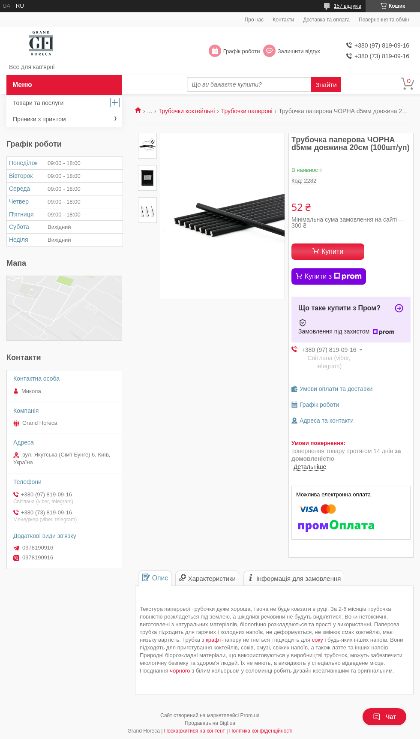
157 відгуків (347, 6)
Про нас (254, 20)
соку (317, 640)
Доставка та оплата (326, 20)
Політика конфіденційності (261, 731)
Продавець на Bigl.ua (210, 723)
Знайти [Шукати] (325, 84)
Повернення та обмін (384, 20)
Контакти (283, 20)
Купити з (333, 276)
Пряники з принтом (39, 119)
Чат (384, 717)
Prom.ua (250, 715)
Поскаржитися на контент (194, 731)
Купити (332, 251)
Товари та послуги (38, 102)
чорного (180, 670)
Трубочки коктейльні (187, 111)
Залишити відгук (299, 51)
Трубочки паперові (247, 111)
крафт (214, 640)
